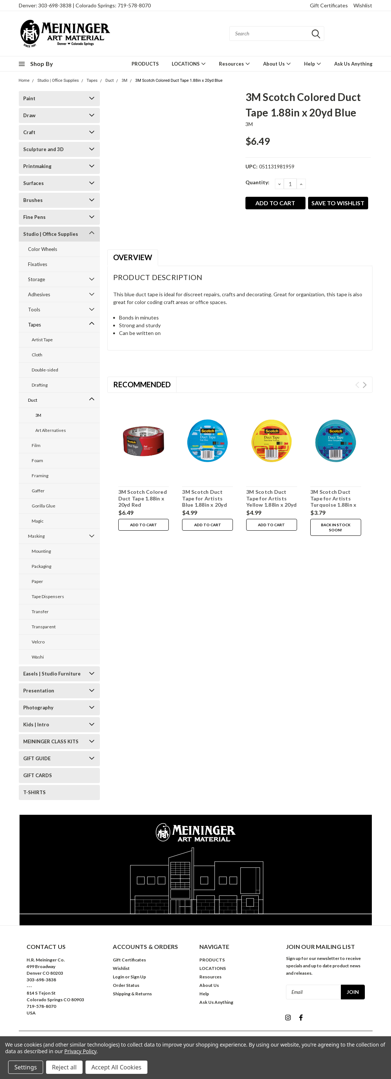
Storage (36, 279)
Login (118, 977)
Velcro (38, 642)
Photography (38, 707)
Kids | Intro (36, 724)
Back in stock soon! (335, 527)
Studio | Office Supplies (58, 80)
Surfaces (33, 183)
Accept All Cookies (116, 1067)
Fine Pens (34, 217)
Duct (109, 80)
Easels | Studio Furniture (52, 674)
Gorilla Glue (43, 506)
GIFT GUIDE (36, 758)
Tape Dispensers (48, 596)
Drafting (40, 385)
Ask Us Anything (353, 64)
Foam (37, 460)
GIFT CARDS (37, 775)
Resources (234, 63)
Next (364, 385)
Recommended (142, 384)
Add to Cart (143, 525)
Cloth (37, 354)
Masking (36, 536)
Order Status (126, 985)
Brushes (33, 200)
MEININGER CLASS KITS (50, 741)
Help (312, 63)
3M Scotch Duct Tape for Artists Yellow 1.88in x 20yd (271, 498)
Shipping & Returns (132, 993)
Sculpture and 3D (43, 149)
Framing (40, 475)
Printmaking (37, 166)
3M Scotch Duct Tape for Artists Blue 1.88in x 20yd (204, 498)
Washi (38, 657)
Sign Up (138, 977)
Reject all (64, 1067)
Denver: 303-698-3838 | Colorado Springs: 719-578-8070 (85, 5)
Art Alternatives (50, 430)
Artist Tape (42, 339)
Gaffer (38, 490)
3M (125, 80)
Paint (29, 98)
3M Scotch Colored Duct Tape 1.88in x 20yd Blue (179, 80)
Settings (25, 1067)
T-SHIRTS (34, 792)
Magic (37, 521)
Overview (132, 257)
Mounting (41, 551)
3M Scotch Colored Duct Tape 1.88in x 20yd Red (142, 498)
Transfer (40, 611)
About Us (277, 63)
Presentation (38, 691)
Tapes (92, 80)
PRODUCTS (145, 64)
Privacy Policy (80, 1051)
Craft (29, 132)
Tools (34, 309)
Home (24, 80)
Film (36, 445)
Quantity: (257, 182)
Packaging (41, 566)
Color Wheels (42, 249)
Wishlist (362, 5)
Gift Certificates (329, 5)
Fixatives (37, 264)
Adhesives (39, 294)
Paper (37, 581)
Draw (29, 115)
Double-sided (45, 370)
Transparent (44, 626)
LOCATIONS (189, 63)
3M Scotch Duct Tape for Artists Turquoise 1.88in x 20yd (333, 501)
